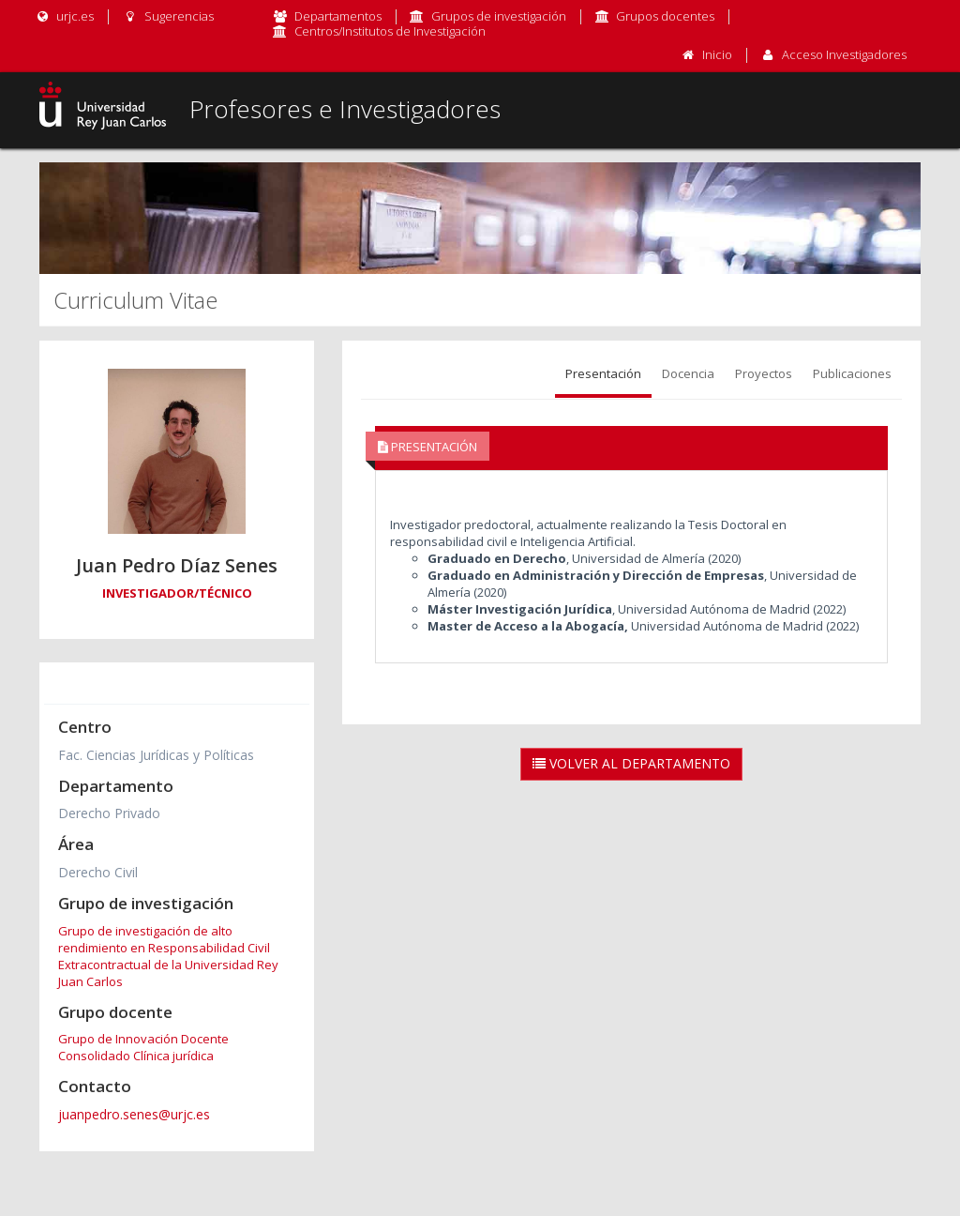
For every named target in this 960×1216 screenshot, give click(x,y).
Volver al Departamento (631, 763)
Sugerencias (167, 16)
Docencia (688, 373)
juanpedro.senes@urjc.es (134, 1114)
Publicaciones (852, 373)
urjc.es (64, 16)
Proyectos (763, 373)
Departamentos (338, 16)
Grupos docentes (665, 16)
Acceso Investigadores (844, 54)
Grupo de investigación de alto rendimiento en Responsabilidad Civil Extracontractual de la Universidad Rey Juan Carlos (168, 956)
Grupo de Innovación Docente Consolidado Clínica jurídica (143, 1047)
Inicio (717, 54)
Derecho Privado (109, 813)
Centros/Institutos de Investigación (390, 31)
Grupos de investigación (498, 16)
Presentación (603, 373)
